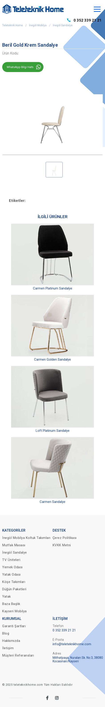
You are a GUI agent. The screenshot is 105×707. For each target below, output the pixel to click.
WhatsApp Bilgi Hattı (20, 67)
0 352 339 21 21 (88, 20)
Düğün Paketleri (14, 589)
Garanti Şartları (14, 626)
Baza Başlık (11, 604)
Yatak (6, 597)
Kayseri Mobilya (14, 611)
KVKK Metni (62, 545)
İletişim (8, 648)
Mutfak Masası (13, 545)
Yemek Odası (12, 567)
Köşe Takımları (13, 582)
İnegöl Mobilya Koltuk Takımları (26, 538)
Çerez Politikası (65, 538)
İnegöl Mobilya (38, 25)
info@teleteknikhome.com (72, 644)
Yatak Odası (11, 574)
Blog (5, 633)
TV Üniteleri (11, 560)
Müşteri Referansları (18, 655)
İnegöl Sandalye (62, 25)
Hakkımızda (11, 641)
